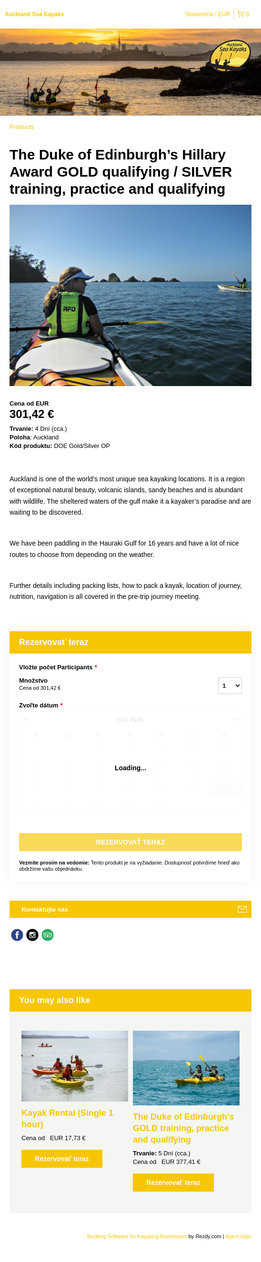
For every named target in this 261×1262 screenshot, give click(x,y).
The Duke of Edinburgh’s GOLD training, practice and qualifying (183, 1128)
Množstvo (106, 684)
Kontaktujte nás (44, 909)
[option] (74, 1099)
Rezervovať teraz (62, 1159)
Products (22, 126)
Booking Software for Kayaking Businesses (138, 1236)
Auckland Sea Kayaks (34, 14)
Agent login (238, 1236)
